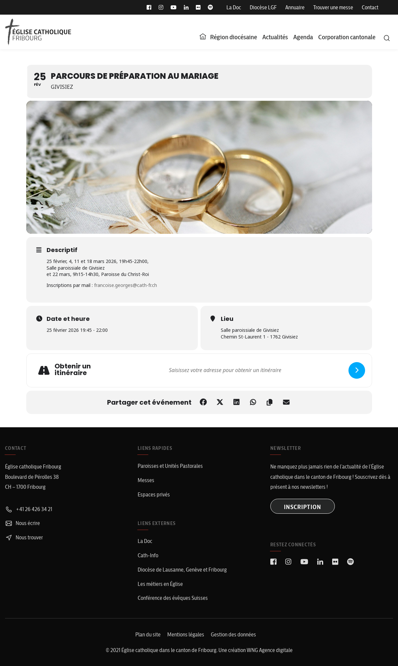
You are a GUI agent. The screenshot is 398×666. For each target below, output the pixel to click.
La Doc (233, 7)
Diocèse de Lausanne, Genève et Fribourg (182, 569)
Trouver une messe (333, 7)
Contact (370, 7)
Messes (146, 480)
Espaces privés (154, 494)
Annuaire (295, 7)
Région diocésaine (233, 37)
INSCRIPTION (302, 507)
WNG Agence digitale (270, 650)
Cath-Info (148, 555)
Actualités (275, 37)
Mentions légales (185, 634)
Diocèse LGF (263, 7)
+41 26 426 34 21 (28, 509)
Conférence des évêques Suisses (173, 598)
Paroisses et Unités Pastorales (170, 466)
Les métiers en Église (160, 584)
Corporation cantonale (346, 37)
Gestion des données (233, 634)
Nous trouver (24, 537)
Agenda (303, 37)
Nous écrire (22, 523)
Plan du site (148, 634)
